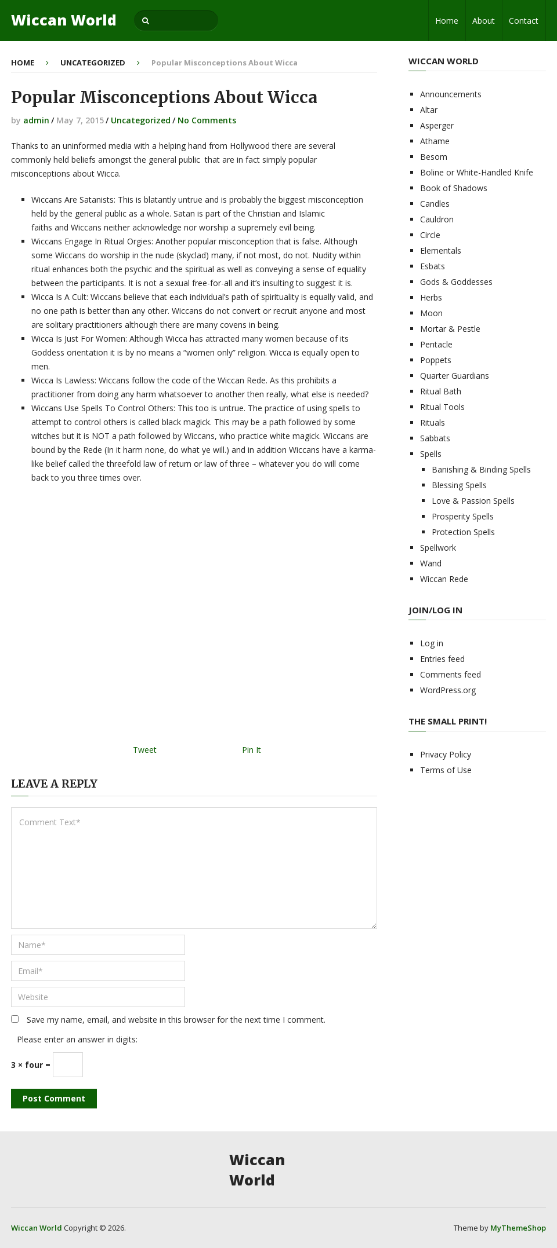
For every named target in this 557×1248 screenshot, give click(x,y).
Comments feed (450, 674)
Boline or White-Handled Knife (476, 172)
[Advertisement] (194, 618)
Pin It (251, 749)
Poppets (435, 359)
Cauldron (437, 219)
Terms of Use (446, 769)
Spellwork (438, 547)
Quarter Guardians (454, 375)
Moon (431, 313)
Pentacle (436, 344)
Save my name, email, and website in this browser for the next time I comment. (176, 1019)
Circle (430, 234)
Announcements (451, 94)
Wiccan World (64, 20)
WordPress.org (448, 690)
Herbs (431, 297)
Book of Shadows (453, 187)
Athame (435, 141)
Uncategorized (92, 62)
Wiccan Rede (444, 578)
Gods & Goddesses (456, 281)
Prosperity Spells (463, 516)
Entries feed (442, 658)
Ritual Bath (440, 391)
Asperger (437, 125)
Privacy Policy (445, 754)
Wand (431, 563)
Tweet (145, 749)
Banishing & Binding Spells (481, 469)
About (483, 20)
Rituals (432, 422)
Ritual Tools (442, 406)
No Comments (207, 120)
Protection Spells (463, 531)
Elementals (440, 250)
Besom (433, 156)
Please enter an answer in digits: (77, 1039)
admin (36, 120)
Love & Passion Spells (473, 500)
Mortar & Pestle (450, 328)
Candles (435, 203)
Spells (431, 453)
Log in (431, 643)
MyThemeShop (518, 1228)
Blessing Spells (459, 485)
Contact (523, 20)
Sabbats (435, 438)
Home (446, 20)
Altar (428, 109)
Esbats (432, 266)
